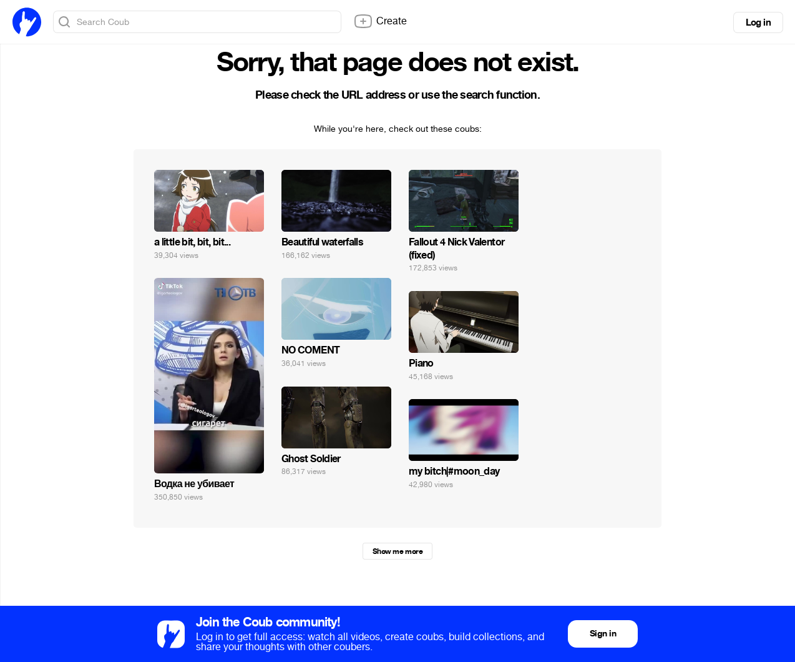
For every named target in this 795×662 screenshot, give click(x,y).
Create (380, 21)
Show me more (397, 551)
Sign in (603, 634)
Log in (758, 22)
